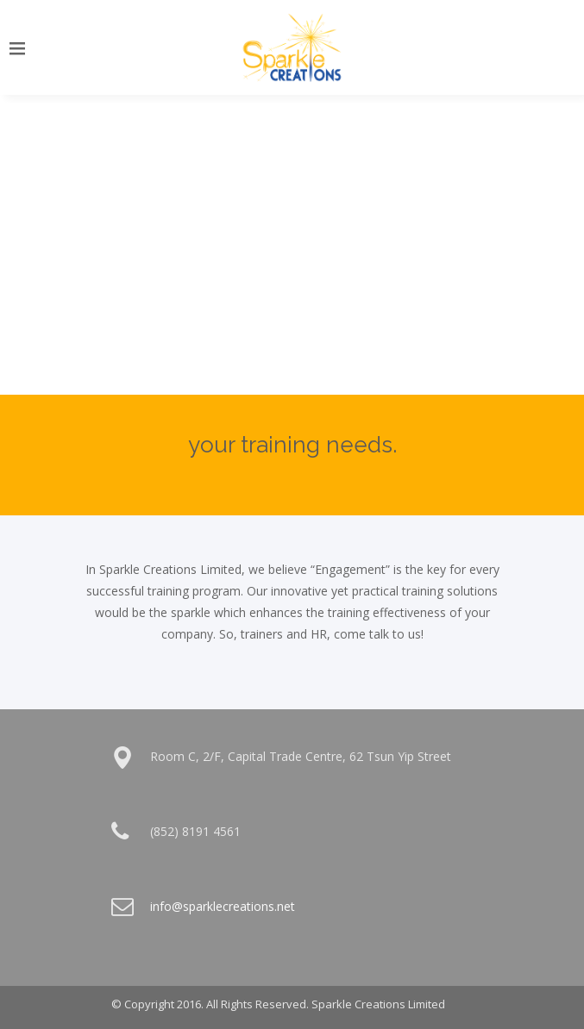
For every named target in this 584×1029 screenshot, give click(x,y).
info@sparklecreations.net (222, 906)
